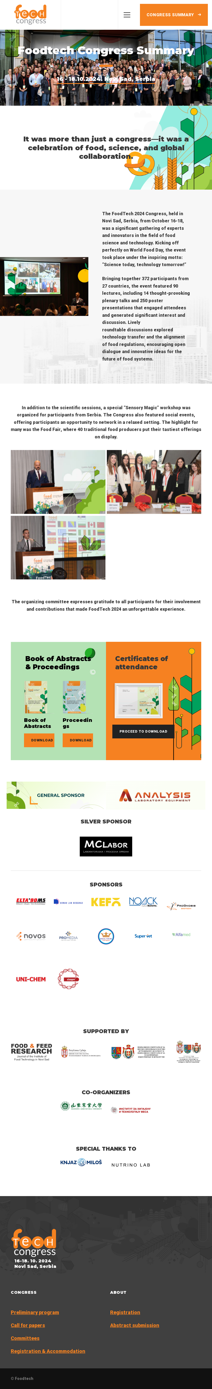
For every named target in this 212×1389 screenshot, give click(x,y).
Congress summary (174, 14)
